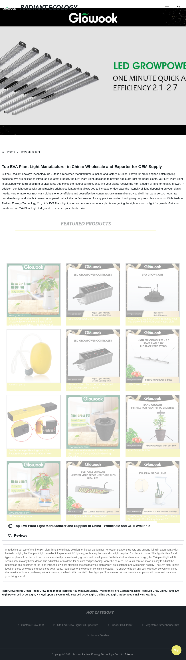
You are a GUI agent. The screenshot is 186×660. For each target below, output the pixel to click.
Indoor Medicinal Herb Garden (137, 594)
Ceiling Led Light (107, 594)
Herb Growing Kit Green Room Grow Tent (27, 590)
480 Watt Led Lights (85, 590)
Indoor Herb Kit (62, 590)
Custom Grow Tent (34, 624)
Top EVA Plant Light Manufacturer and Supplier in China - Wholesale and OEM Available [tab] (79, 526)
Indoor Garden (102, 635)
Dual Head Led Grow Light (150, 590)
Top (176, 650)
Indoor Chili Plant (124, 624)
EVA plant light (30, 151)
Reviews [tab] (17, 535)
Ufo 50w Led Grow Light (80, 594)
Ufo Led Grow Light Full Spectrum (79, 624)
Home (11, 151)
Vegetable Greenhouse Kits (164, 624)
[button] (166, 8)
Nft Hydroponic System (51, 594)
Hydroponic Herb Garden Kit (115, 590)
